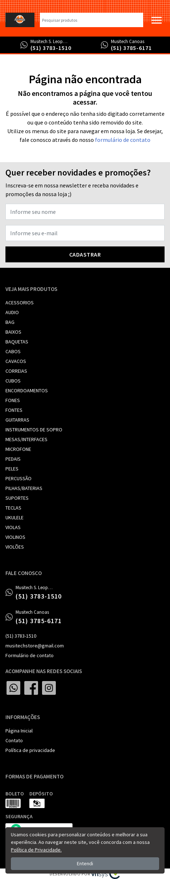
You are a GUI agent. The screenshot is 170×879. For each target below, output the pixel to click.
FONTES (13, 410)
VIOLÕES (14, 547)
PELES (11, 468)
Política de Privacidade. (36, 849)
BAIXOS (13, 332)
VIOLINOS (15, 537)
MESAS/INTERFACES (26, 439)
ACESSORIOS (19, 302)
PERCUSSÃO (18, 478)
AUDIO (12, 312)
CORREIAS (16, 371)
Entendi (85, 863)
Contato (14, 740)
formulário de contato (122, 139)
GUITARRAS (17, 420)
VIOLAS (13, 527)
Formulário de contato (29, 655)
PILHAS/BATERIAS (23, 488)
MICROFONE (18, 449)
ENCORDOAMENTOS (26, 390)
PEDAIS (13, 459)
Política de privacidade (30, 750)
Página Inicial (19, 730)
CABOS (13, 351)
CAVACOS (15, 361)
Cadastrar (85, 254)
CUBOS (13, 380)
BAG (9, 322)
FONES (12, 400)
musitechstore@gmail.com (34, 645)
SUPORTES (17, 498)
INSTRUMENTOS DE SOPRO (33, 429)
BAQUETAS (16, 341)
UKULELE (14, 517)
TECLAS (13, 507)
